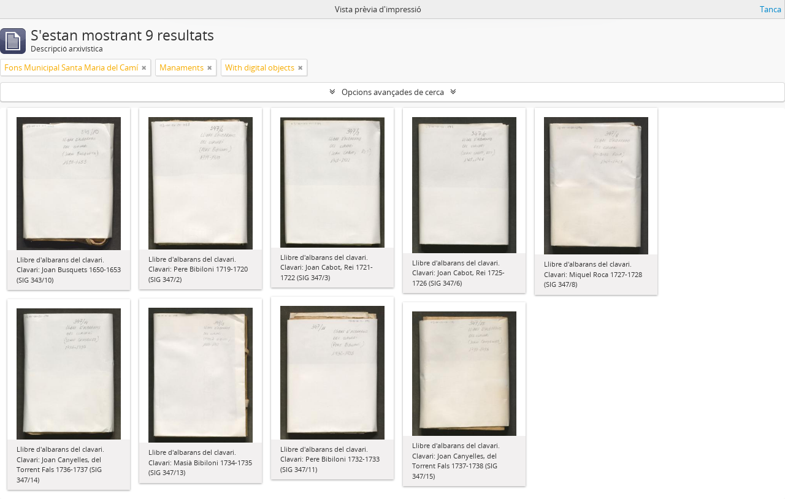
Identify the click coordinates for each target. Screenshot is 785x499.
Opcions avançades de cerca (393, 91)
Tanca (770, 9)
